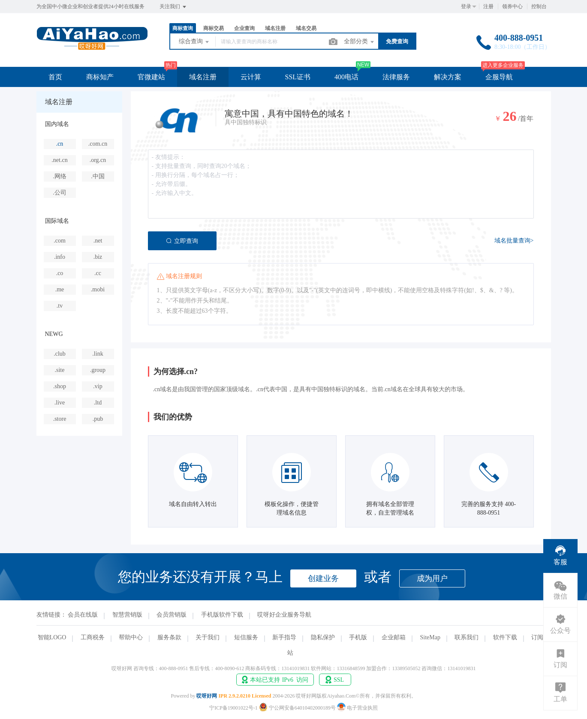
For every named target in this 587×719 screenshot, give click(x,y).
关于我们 (208, 637)
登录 (466, 6)
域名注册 (275, 28)
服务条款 (169, 637)
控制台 (539, 6)
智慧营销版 (127, 614)
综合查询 (195, 42)
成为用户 (432, 578)
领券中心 (512, 6)
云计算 (251, 77)
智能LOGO (52, 637)
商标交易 (213, 28)
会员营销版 (172, 614)
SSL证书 (298, 77)
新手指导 (284, 637)
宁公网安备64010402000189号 (298, 708)
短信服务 (246, 637)
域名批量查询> (514, 240)
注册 (488, 6)
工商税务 (93, 637)
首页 (55, 77)
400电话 (346, 77)
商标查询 (182, 28)
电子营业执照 (357, 708)
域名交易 (306, 28)
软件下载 (505, 637)
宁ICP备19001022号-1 (233, 708)
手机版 (358, 637)
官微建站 (151, 77)
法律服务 (396, 77)
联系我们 (467, 637)
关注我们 (173, 6)
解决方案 (447, 77)
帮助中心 (131, 637)
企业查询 (244, 28)
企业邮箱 (394, 637)
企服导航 (499, 77)
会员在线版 (83, 614)
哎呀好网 (206, 696)
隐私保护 (323, 637)
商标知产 (100, 77)
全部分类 (360, 42)
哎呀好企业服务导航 (284, 614)
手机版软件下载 (222, 614)
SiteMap (430, 637)
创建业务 (323, 578)
